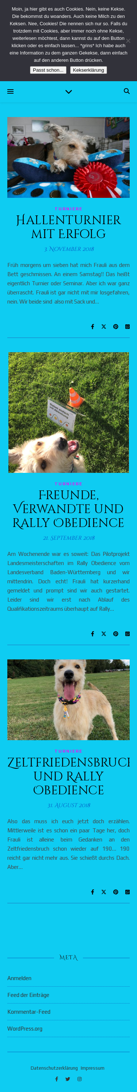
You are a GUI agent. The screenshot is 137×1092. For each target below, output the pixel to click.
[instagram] (79, 1079)
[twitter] (68, 1079)
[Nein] (128, 40)
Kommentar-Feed (28, 1012)
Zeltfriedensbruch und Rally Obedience (72, 777)
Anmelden (19, 978)
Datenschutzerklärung (54, 1068)
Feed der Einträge (28, 995)
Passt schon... (48, 70)
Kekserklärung (88, 70)
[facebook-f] (57, 1079)
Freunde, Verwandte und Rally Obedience (68, 509)
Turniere (68, 208)
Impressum (92, 1068)
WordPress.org (24, 1028)
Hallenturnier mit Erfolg (68, 227)
